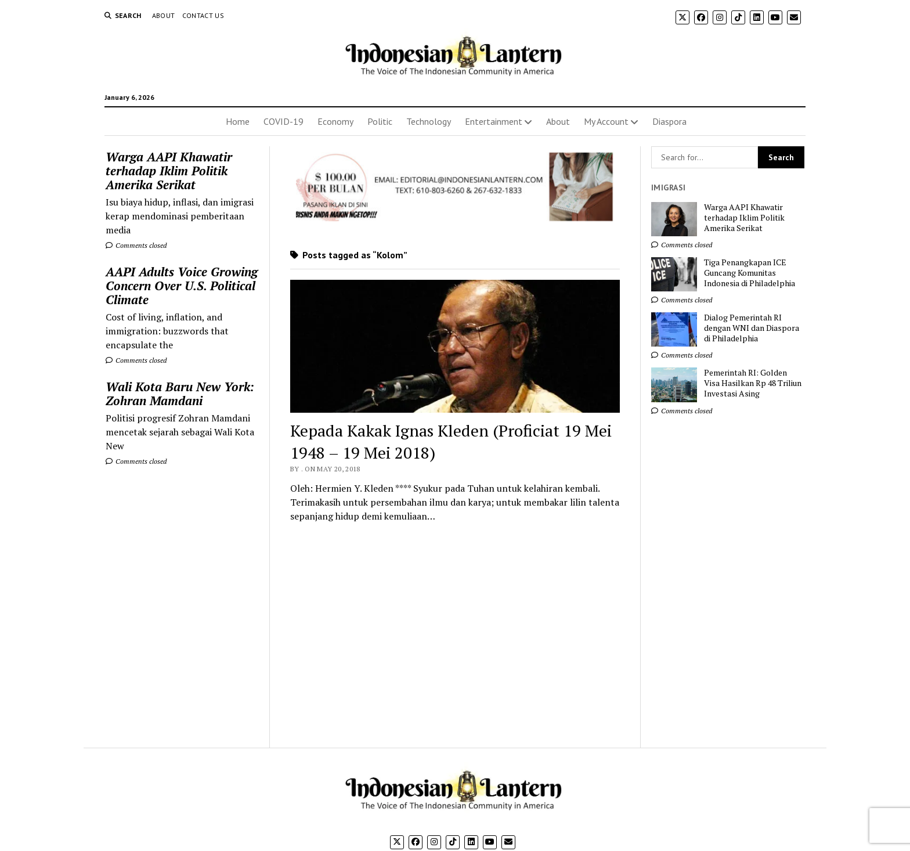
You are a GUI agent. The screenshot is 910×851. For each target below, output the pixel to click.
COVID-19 (283, 121)
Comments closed (136, 245)
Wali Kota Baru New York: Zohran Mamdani (180, 394)
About (163, 15)
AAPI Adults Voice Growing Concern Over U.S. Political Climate (182, 285)
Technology (428, 121)
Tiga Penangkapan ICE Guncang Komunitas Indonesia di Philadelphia (749, 273)
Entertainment (493, 121)
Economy (335, 121)
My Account (606, 121)
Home (238, 121)
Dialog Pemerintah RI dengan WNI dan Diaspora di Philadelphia (751, 328)
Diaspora (669, 121)
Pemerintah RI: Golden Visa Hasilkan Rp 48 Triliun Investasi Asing (752, 383)
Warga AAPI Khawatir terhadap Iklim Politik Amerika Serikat (169, 171)
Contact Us (203, 15)
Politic (379, 121)
